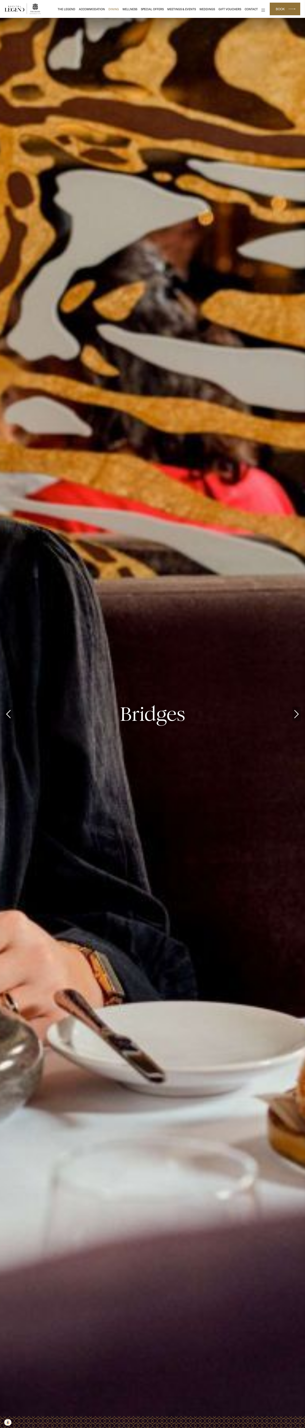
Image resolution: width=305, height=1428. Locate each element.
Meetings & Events (181, 9)
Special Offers (152, 9)
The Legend (66, 9)
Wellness (129, 9)
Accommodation (92, 9)
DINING (113, 9)
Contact (251, 9)
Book (280, 9)
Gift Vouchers (230, 9)
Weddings (207, 9)
